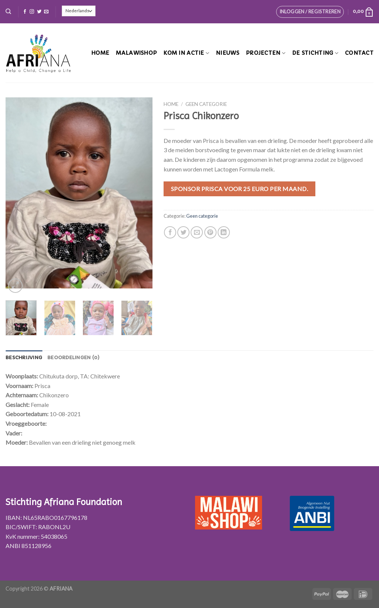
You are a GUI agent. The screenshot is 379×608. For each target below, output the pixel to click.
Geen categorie (206, 104)
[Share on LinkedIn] (224, 232)
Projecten (265, 53)
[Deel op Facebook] (170, 232)
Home (100, 53)
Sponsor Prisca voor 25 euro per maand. (239, 188)
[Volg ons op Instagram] (32, 11)
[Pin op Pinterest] (210, 232)
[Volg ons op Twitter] (39, 11)
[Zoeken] (8, 11)
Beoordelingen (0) (73, 358)
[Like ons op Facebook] (25, 11)
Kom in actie (186, 53)
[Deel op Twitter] (183, 232)
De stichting (315, 53)
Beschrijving (24, 358)
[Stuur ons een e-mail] (46, 11)
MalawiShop (136, 53)
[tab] (24, 357)
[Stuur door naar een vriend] (197, 232)
